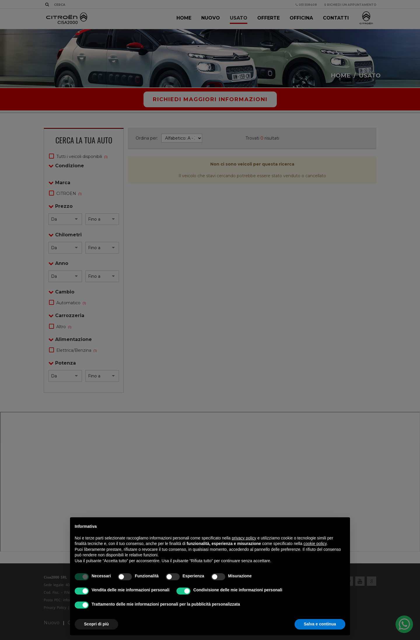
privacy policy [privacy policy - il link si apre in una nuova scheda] (244, 538)
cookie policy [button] (314, 543)
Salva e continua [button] (320, 624)
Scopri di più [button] (96, 624)
